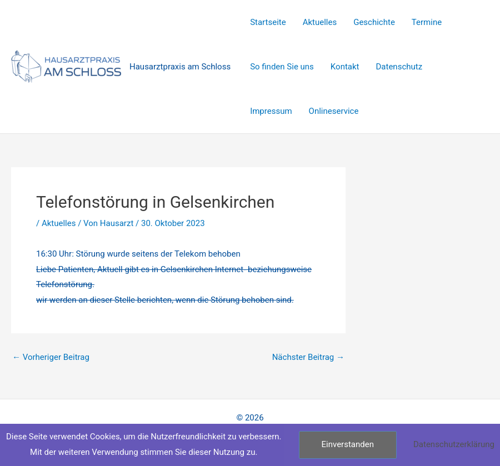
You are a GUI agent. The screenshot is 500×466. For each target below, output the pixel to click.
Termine (427, 22)
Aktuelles (320, 22)
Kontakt (345, 67)
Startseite (268, 22)
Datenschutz (399, 67)
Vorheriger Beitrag (50, 357)
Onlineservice (334, 111)
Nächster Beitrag (308, 357)
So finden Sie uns (282, 67)
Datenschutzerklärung (453, 444)
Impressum (271, 111)
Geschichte (374, 22)
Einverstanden (348, 444)
